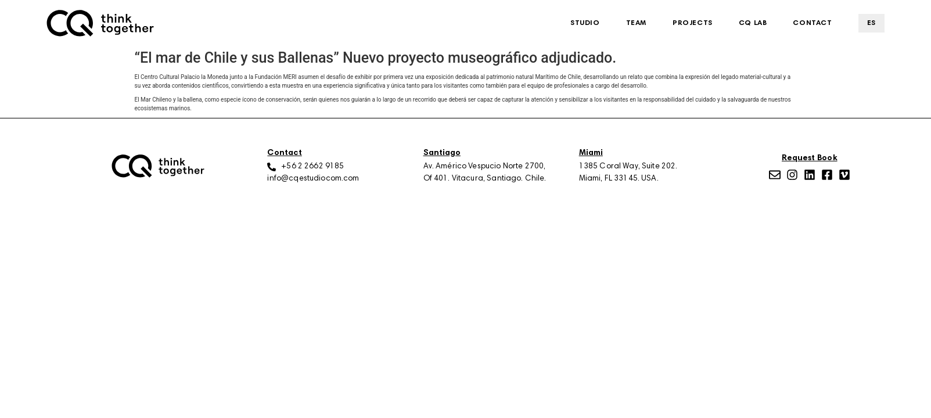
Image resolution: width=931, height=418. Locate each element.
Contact (812, 23)
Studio (585, 23)
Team (636, 23)
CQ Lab (753, 23)
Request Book (809, 158)
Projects (693, 23)
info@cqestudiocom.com (313, 179)
